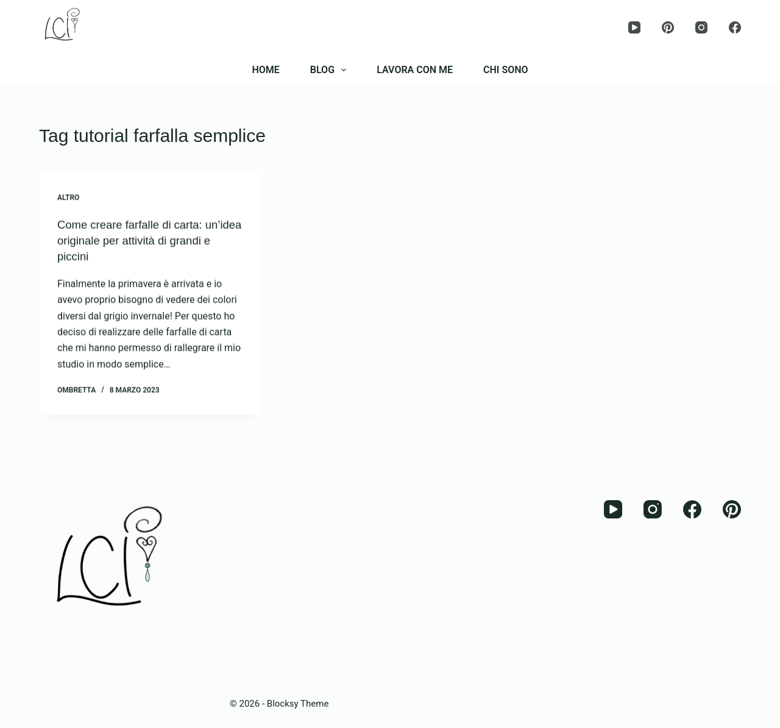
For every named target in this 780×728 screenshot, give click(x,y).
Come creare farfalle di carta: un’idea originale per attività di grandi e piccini (138, 240)
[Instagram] (701, 27)
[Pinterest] (668, 27)
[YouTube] (634, 27)
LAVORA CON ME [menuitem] (415, 70)
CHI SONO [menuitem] (505, 70)
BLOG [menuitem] (330, 70)
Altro (68, 198)
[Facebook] (735, 27)
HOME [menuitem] (265, 70)
